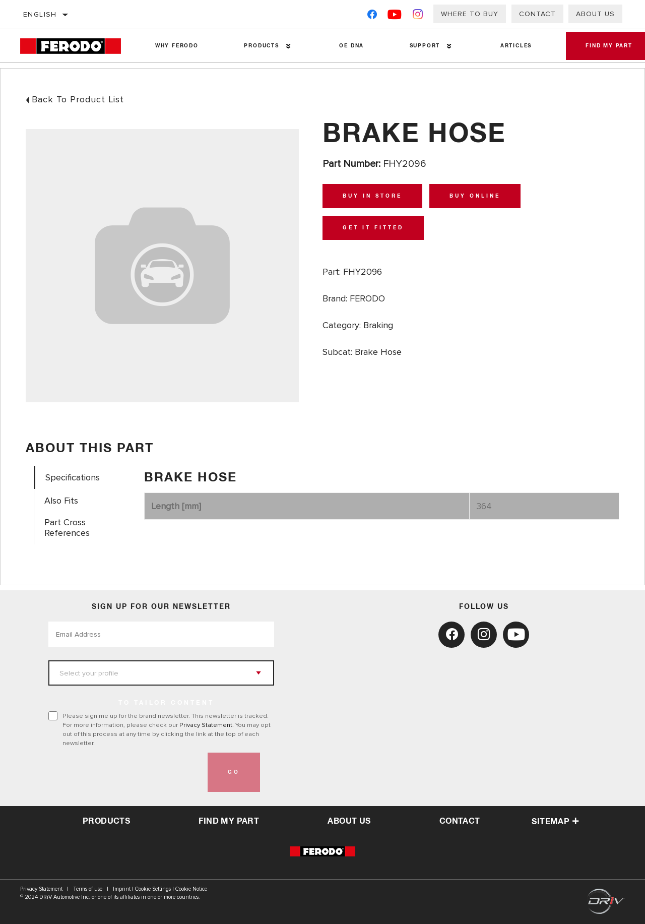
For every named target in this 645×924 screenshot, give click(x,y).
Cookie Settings (153, 889)
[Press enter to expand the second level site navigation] (288, 46)
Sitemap (555, 822)
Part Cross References (67, 527)
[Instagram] (418, 16)
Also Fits (61, 501)
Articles (515, 45)
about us (349, 821)
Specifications (72, 477)
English (40, 14)
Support (424, 45)
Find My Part (229, 821)
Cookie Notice (191, 889)
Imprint (122, 889)
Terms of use (87, 889)
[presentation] (125, 772)
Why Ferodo (177, 45)
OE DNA (351, 45)
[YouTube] (395, 16)
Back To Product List (78, 99)
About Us (595, 14)
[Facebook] (372, 16)
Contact (537, 14)
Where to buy (469, 14)
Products (261, 45)
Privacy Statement (205, 725)
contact (459, 821)
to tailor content (166, 703)
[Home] (76, 46)
